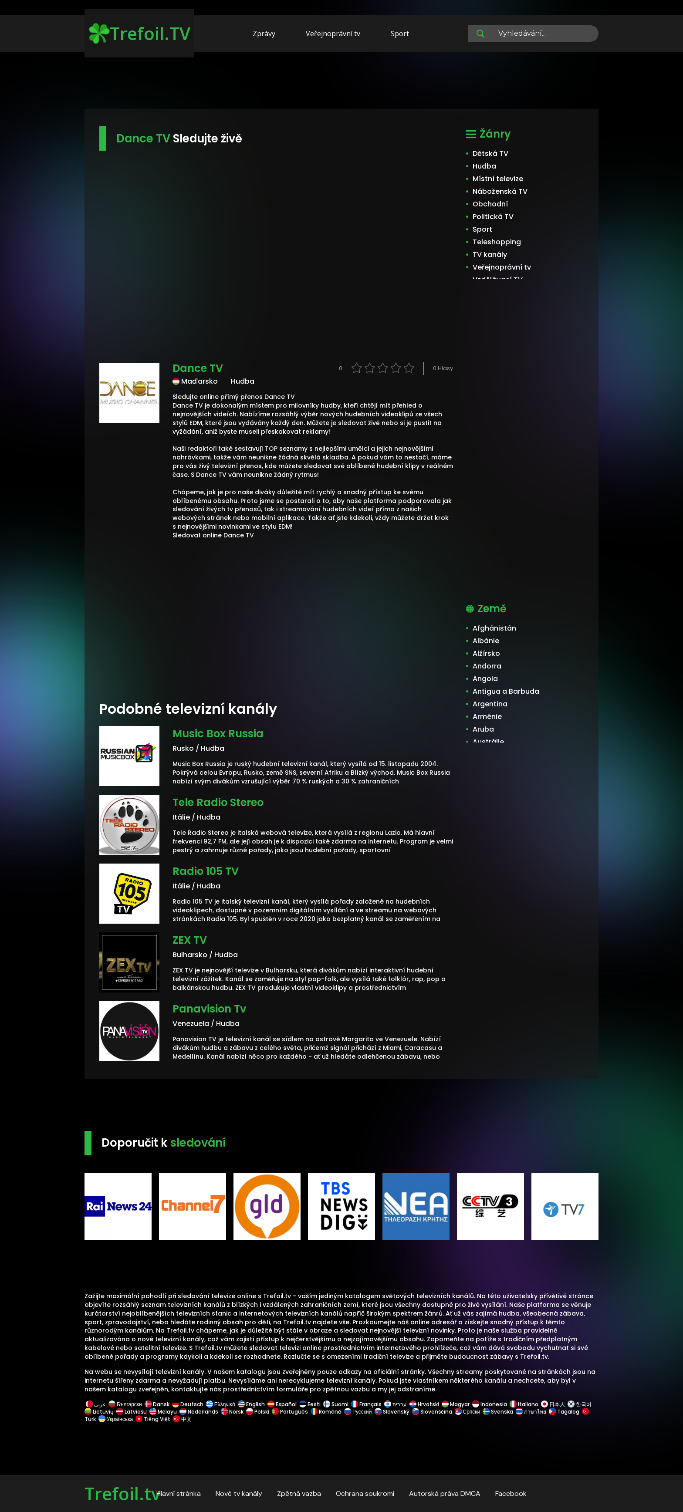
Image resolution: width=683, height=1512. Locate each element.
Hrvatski (424, 1404)
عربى (96, 1404)
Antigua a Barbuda (506, 691)
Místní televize (498, 179)
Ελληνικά (221, 1404)
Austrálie (488, 742)
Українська (115, 1419)
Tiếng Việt (153, 1419)
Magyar (455, 1404)
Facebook (511, 1493)
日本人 (553, 1404)
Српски (467, 1411)
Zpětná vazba (299, 1493)
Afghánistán (494, 628)
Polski (257, 1411)
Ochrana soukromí (365, 1493)
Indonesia (489, 1404)
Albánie (486, 641)
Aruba (483, 729)
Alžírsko (486, 653)
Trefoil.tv (122, 1493)
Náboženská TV (500, 191)
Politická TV (493, 217)
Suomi (336, 1404)
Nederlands (199, 1411)
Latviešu (131, 1411)
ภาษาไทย (531, 1411)
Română (326, 1411)
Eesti (310, 1404)
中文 (182, 1419)
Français (366, 1404)
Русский (358, 1411)
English (251, 1404)
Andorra (487, 666)
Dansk (157, 1404)
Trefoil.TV (139, 33)
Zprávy (264, 33)
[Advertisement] (341, 81)
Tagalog (564, 1411)
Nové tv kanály (239, 1493)
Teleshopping (497, 242)
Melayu (163, 1411)
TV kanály (490, 255)
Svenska (497, 1411)
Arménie (487, 717)
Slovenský (392, 1411)
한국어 (579, 1404)
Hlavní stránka (178, 1493)
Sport (400, 33)
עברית (395, 1404)
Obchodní (490, 204)
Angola (485, 679)
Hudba (484, 166)
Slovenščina (432, 1411)
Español (282, 1404)
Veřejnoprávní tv (333, 33)
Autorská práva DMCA (444, 1493)
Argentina (490, 704)
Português (289, 1411)
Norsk (232, 1411)
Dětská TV (490, 153)
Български (125, 1404)
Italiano (524, 1404)
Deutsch (188, 1404)
